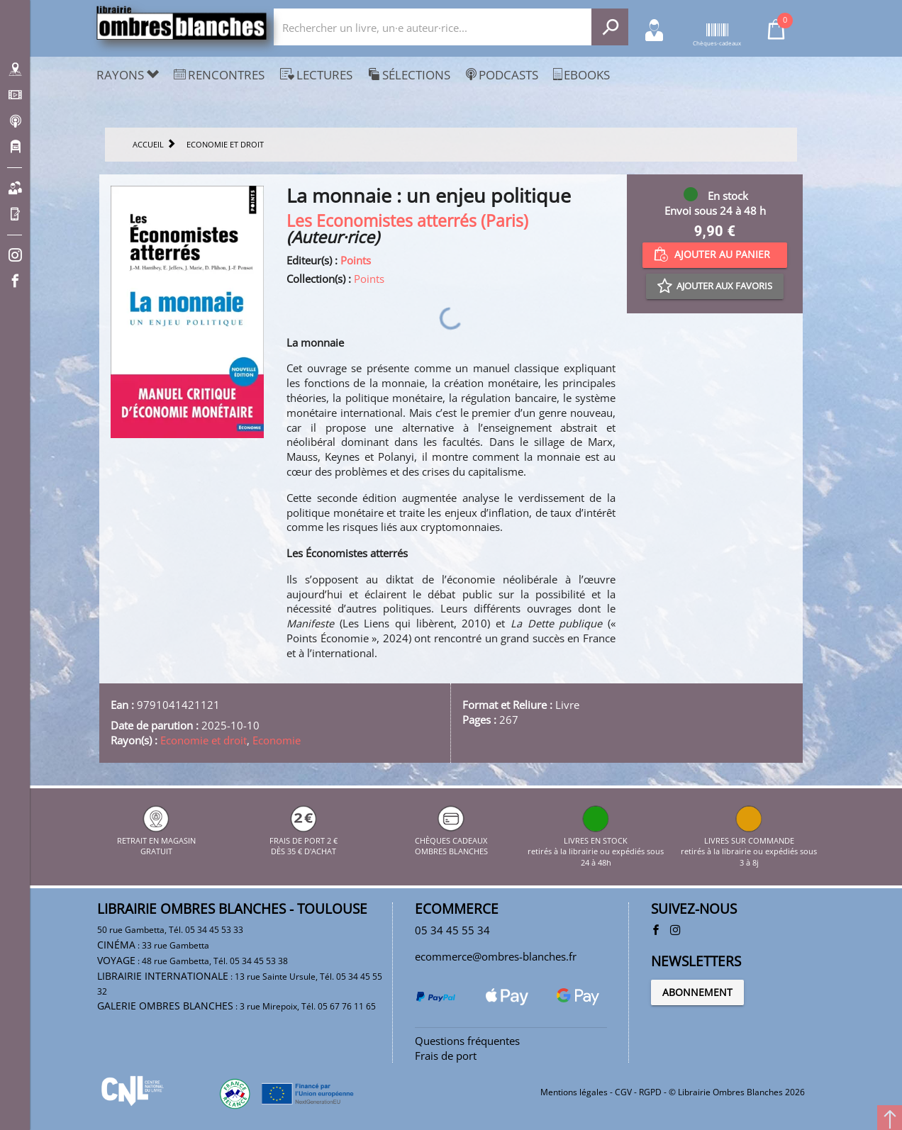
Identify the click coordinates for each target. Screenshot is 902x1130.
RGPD (650, 1092)
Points (355, 260)
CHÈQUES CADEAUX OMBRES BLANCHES (451, 840)
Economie (276, 740)
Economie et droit (203, 740)
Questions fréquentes (467, 1041)
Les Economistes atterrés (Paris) (407, 221)
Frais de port (446, 1055)
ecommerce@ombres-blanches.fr (496, 956)
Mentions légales (574, 1092)
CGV (623, 1092)
